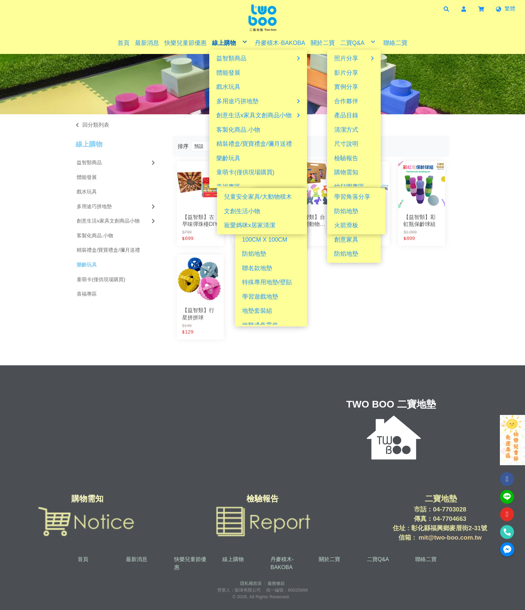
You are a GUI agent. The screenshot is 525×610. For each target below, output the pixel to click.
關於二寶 (329, 559)
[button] (446, 8)
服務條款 (276, 583)
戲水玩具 (87, 191)
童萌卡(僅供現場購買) (101, 279)
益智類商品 (116, 162)
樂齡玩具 (87, 264)
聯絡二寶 (426, 559)
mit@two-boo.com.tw (450, 537)
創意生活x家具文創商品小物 (116, 221)
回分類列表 (95, 125)
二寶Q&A (378, 559)
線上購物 (89, 144)
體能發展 (87, 177)
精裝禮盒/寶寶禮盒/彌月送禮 (108, 250)
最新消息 (136, 559)
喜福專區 (87, 294)
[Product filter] (224, 146)
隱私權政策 (251, 583)
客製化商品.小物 (95, 235)
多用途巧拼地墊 (116, 206)
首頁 (83, 559)
